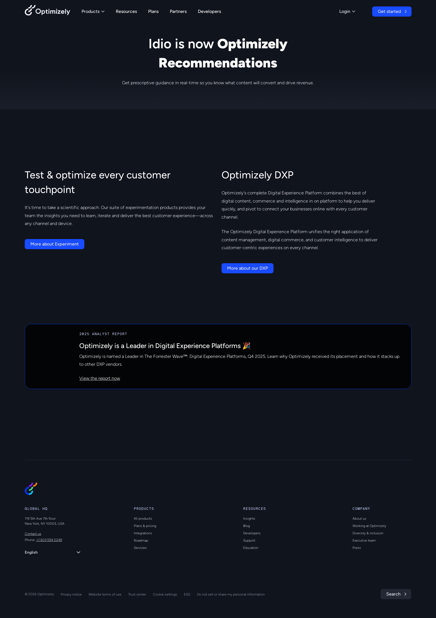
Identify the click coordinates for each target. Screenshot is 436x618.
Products (93, 11)
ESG (187, 594)
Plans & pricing (145, 526)
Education (250, 548)
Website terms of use (105, 594)
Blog (246, 526)
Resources (126, 11)
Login (347, 11)
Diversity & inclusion (368, 533)
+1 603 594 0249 (49, 540)
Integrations (143, 533)
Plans (153, 11)
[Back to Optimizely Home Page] (47, 11)
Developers (209, 11)
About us (359, 519)
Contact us (33, 534)
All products (143, 519)
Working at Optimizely (369, 526)
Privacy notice (71, 594)
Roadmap (141, 540)
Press (357, 548)
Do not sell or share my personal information (231, 594)
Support (249, 540)
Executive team (364, 540)
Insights (249, 519)
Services (140, 548)
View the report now (99, 378)
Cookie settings (165, 594)
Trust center (137, 594)
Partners (178, 11)
